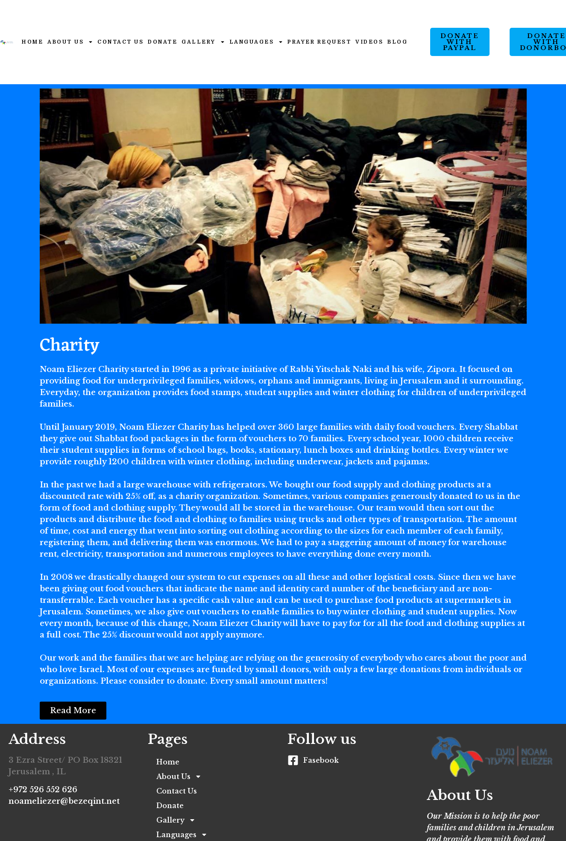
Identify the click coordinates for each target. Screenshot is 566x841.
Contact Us (120, 42)
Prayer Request (319, 42)
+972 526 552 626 (43, 789)
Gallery (203, 42)
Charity (69, 346)
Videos (369, 42)
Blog (397, 42)
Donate (162, 42)
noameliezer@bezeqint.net (64, 801)
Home (32, 42)
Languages (256, 42)
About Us (70, 42)
